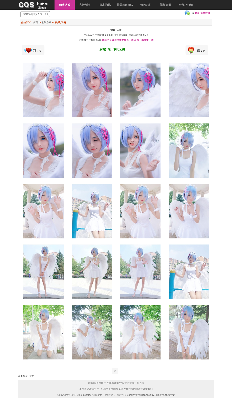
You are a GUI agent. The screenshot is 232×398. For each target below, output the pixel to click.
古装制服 (84, 4)
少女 (31, 376)
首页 (35, 22)
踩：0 (201, 50)
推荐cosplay (125, 4)
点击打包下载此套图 (112, 49)
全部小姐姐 (186, 4)
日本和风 (105, 4)
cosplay (87, 395)
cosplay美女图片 (136, 395)
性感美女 (170, 395)
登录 (197, 13)
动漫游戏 (64, 4)
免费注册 (205, 13)
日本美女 (159, 395)
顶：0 (37, 50)
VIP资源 (145, 4)
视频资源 (165, 4)
